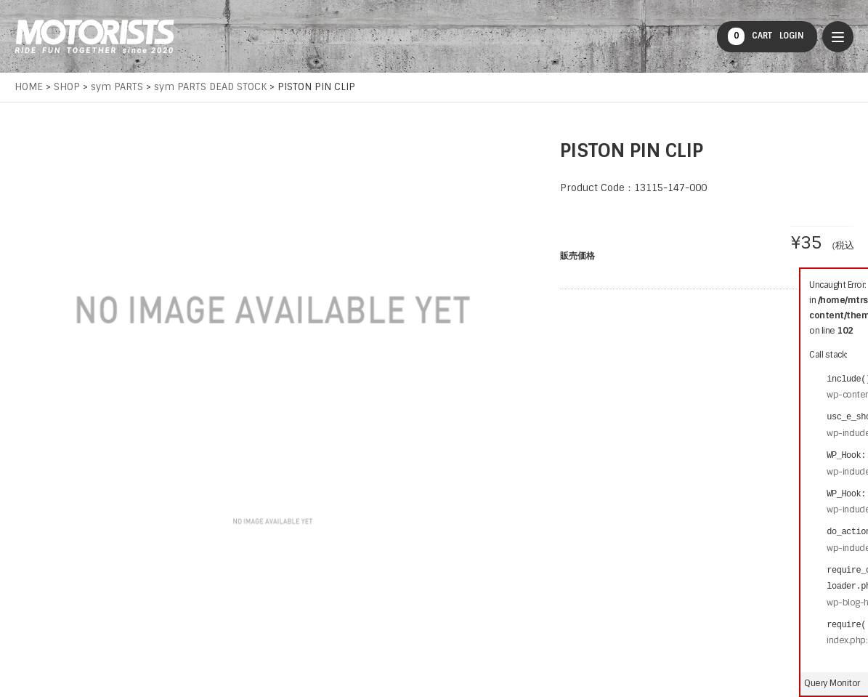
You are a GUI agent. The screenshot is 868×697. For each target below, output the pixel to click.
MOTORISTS (94, 36)
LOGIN (791, 36)
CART (750, 36)
